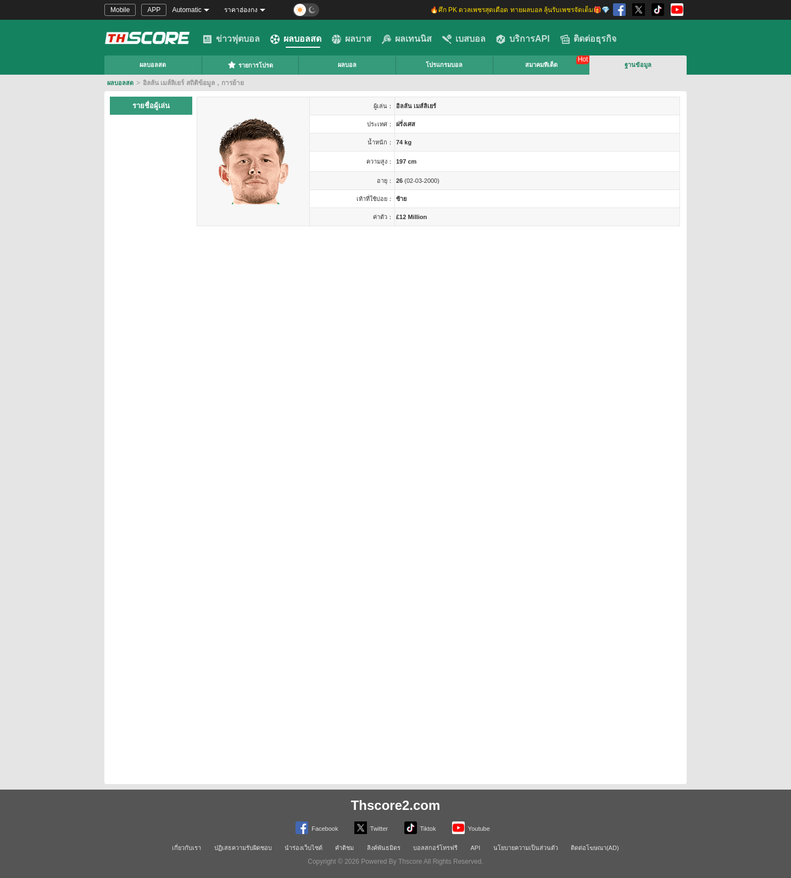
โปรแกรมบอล (444, 64)
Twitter (371, 827)
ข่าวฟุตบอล (231, 39)
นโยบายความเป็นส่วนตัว (525, 848)
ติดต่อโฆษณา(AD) (595, 848)
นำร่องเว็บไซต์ (303, 848)
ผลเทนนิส (407, 39)
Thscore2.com (396, 805)
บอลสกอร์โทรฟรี (435, 848)
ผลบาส (351, 39)
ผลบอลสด (295, 39)
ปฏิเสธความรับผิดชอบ (243, 848)
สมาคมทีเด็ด (541, 64)
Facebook (317, 827)
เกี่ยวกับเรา (186, 848)
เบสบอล (464, 39)
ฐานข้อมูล (638, 64)
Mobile (120, 10)
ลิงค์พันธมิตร (383, 848)
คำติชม (344, 848)
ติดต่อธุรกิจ (588, 39)
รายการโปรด (250, 64)
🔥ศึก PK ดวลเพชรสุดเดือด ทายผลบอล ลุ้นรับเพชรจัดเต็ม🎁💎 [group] (520, 10)
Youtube (471, 827)
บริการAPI (523, 39)
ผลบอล (347, 64)
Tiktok (420, 827)
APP (153, 10)
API (476, 848)
